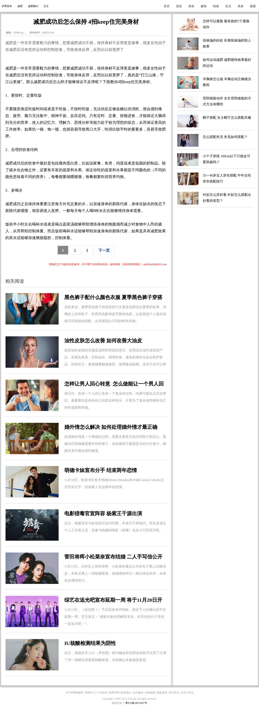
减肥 (20, 6)
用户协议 (174, 692)
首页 (167, 6)
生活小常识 (187, 692)
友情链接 (150, 692)
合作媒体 (138, 692)
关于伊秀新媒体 (74, 692)
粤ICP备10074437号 (136, 703)
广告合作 (102, 692)
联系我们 (126, 692)
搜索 (253, 6)
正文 (46, 6)
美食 (241, 6)
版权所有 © (118, 703)
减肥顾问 (33, 6)
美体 (191, 6)
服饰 (204, 6)
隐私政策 (162, 692)
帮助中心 (90, 692)
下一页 (104, 250)
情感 (216, 6)
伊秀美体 (7, 6)
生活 (228, 6)
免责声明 (114, 692)
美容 (179, 6)
